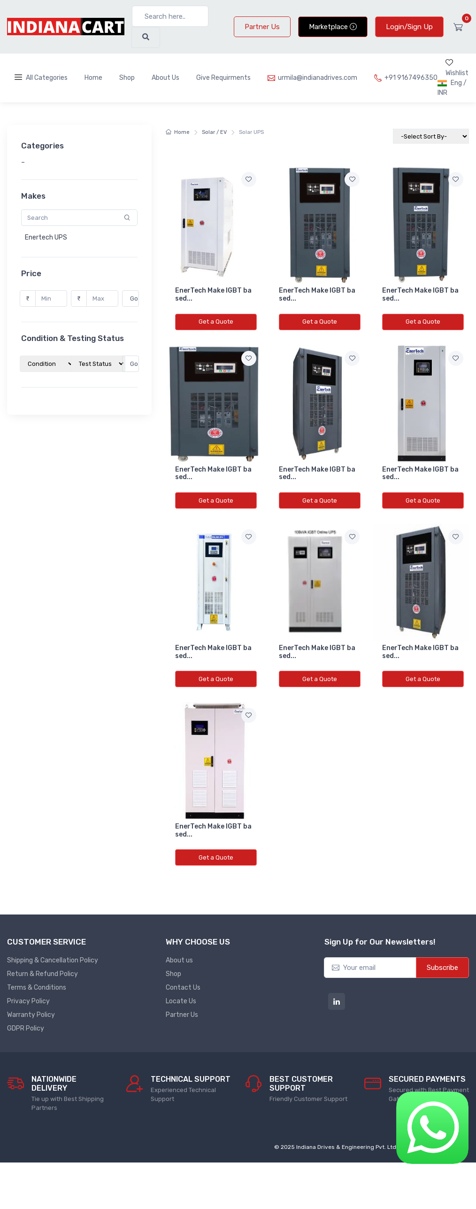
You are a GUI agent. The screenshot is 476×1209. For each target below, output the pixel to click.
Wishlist (456, 68)
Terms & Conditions (36, 988)
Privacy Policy (28, 1001)
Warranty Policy (31, 1015)
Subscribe (442, 967)
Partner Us (262, 27)
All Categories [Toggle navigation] (41, 77)
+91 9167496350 (406, 78)
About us (179, 960)
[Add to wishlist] (248, 179)
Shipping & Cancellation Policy (52, 960)
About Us (165, 78)
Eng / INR (452, 87)
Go (131, 298)
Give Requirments (223, 78)
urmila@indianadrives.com (312, 78)
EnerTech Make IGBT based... (213, 294)
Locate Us (181, 1001)
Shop (127, 78)
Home (93, 78)
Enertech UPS (43, 237)
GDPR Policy (25, 1028)
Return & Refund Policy (42, 974)
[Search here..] (170, 16)
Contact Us (183, 988)
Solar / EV (214, 132)
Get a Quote (216, 321)
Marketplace (333, 27)
